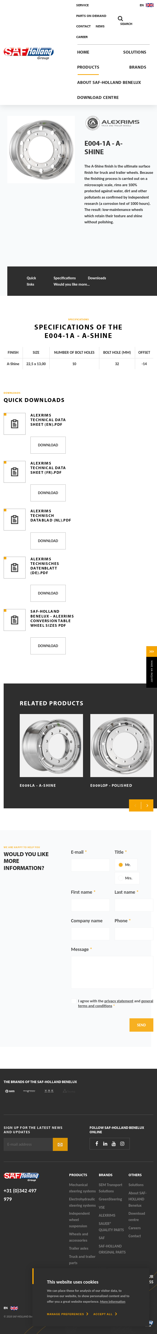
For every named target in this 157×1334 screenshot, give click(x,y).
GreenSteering (110, 1199)
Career (82, 37)
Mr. (128, 864)
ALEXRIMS (107, 1215)
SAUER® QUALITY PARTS (111, 1226)
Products (88, 67)
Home (83, 52)
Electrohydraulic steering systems (82, 1202)
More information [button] (112, 1302)
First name (81, 892)
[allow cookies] (105, 1314)
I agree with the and (115, 1003)
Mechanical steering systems (82, 1187)
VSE (102, 1207)
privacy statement (118, 1001)
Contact (83, 26)
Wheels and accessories (78, 1237)
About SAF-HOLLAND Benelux (109, 82)
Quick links (31, 281)
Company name (87, 921)
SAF (102, 1238)
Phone (121, 921)
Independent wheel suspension (79, 1219)
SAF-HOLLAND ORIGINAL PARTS (112, 1249)
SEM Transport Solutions (110, 1187)
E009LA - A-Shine (38, 785)
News (100, 26)
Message (80, 949)
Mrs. (128, 878)
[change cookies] (67, 1314)
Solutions (134, 52)
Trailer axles (78, 1248)
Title (119, 852)
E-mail (77, 852)
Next (147, 805)
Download (48, 445)
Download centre (98, 97)
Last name (125, 892)
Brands (137, 67)
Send (141, 1025)
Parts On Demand (91, 16)
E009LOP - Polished (111, 785)
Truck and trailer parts (82, 1259)
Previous (135, 805)
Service (82, 5)
